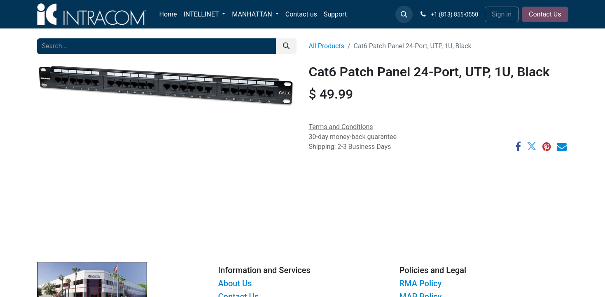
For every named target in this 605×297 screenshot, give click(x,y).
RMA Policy (420, 283)
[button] (404, 14)
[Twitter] (532, 146)
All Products (326, 46)
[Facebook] (518, 146)
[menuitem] (168, 14)
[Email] (562, 146)
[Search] (286, 46)
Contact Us (545, 14)
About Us (235, 283)
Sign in (502, 14)
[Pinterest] (546, 146)
